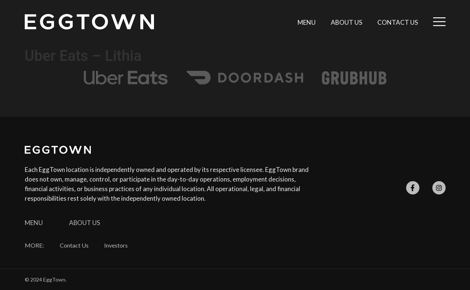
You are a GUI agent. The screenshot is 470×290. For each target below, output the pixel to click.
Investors (116, 245)
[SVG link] (89, 22)
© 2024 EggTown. (45, 279)
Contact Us (397, 22)
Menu (307, 22)
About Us (346, 22)
